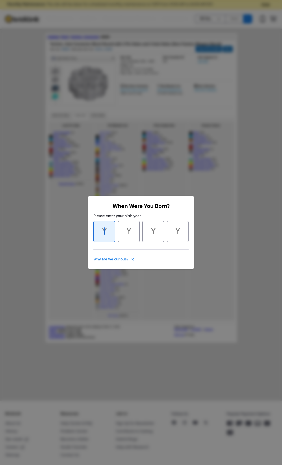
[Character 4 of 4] (178, 231)
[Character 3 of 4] (153, 231)
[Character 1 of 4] (104, 231)
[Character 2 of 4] (129, 231)
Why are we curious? (114, 259)
